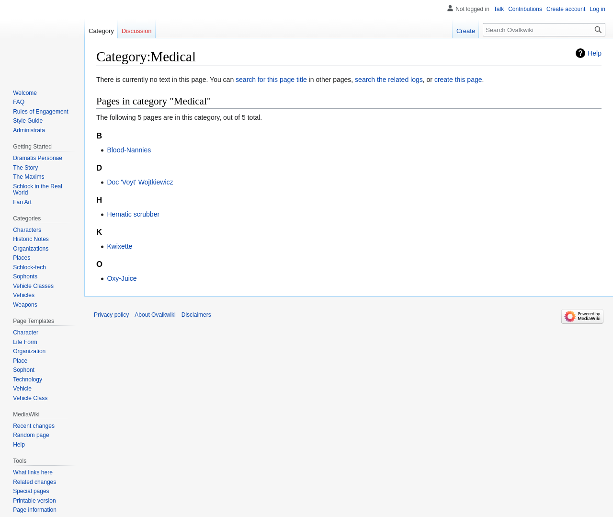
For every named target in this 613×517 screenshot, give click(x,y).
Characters (27, 230)
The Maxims (28, 176)
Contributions (525, 9)
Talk (499, 9)
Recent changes (34, 426)
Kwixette (119, 246)
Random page (31, 435)
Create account (565, 9)
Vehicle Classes (33, 286)
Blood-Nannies (129, 150)
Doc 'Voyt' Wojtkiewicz (140, 182)
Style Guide (28, 120)
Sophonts (25, 276)
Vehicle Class (30, 398)
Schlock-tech (29, 267)
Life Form (25, 342)
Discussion (137, 30)
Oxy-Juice (121, 278)
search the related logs (389, 79)
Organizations (30, 248)
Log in (597, 9)
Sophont (23, 370)
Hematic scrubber (133, 214)
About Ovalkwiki (155, 314)
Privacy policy (111, 314)
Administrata (29, 130)
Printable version (34, 500)
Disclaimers (196, 314)
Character (25, 332)
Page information (35, 509)
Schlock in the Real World (37, 189)
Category (101, 30)
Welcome (25, 93)
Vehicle (22, 388)
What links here (33, 472)
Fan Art (22, 202)
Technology (27, 379)
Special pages (31, 491)
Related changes (34, 482)
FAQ (18, 102)
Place (20, 360)
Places (21, 257)
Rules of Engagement (40, 111)
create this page (458, 79)
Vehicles (23, 295)
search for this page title (271, 79)
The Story (25, 167)
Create (465, 30)
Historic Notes (31, 239)
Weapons (25, 304)
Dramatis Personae (37, 158)
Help (595, 53)
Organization (29, 351)
